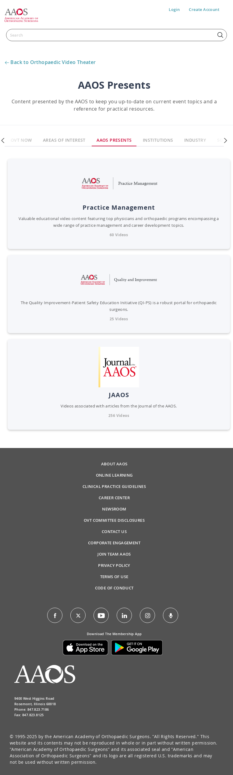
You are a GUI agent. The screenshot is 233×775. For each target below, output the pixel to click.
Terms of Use (114, 576)
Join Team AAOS (114, 554)
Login (174, 9)
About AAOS (114, 464)
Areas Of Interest (64, 140)
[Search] (116, 35)
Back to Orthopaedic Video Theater (53, 62)
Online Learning (114, 475)
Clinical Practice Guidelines (114, 486)
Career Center (114, 497)
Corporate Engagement (114, 543)
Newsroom (114, 509)
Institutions (158, 140)
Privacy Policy (114, 565)
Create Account (204, 9)
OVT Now (21, 140)
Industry (195, 140)
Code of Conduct (114, 588)
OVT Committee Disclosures (114, 520)
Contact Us (114, 531)
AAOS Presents (114, 140)
